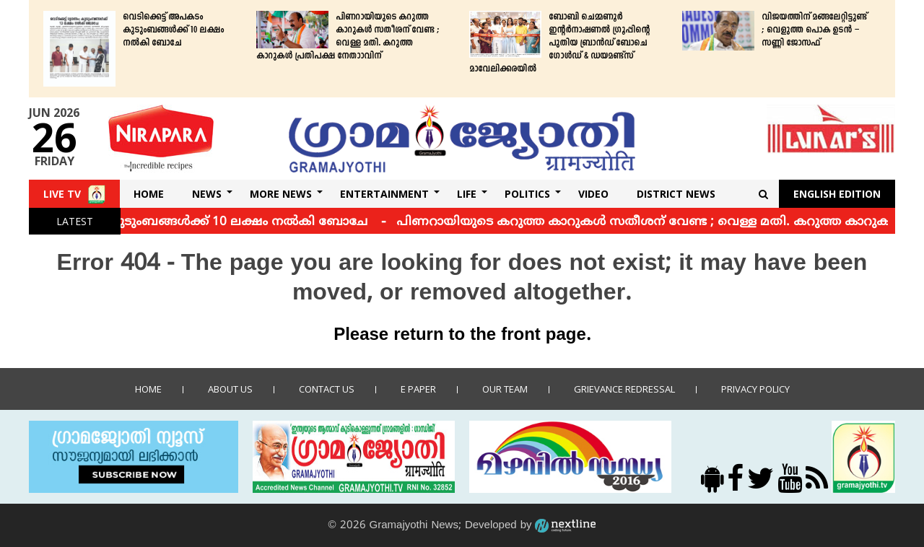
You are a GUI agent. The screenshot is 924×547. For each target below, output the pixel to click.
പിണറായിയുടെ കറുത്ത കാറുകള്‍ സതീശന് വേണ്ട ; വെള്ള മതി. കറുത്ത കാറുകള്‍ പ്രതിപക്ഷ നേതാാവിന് (348, 37)
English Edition (837, 194)
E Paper (418, 388)
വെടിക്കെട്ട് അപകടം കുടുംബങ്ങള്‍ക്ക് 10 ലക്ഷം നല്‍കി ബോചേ (173, 30)
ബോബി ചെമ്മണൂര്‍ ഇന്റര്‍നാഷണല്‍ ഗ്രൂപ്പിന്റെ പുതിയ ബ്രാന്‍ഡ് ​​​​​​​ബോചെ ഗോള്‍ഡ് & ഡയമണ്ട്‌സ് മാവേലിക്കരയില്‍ (559, 43)
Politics (527, 194)
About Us (230, 388)
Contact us (326, 388)
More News (281, 194)
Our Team (505, 388)
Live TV (62, 194)
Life (466, 194)
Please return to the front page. (462, 335)
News (207, 194)
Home (149, 194)
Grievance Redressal (624, 388)
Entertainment (384, 194)
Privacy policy (755, 388)
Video (593, 194)
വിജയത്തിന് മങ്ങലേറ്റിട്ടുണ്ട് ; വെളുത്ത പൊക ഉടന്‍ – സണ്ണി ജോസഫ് (814, 30)
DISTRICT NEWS (676, 194)
